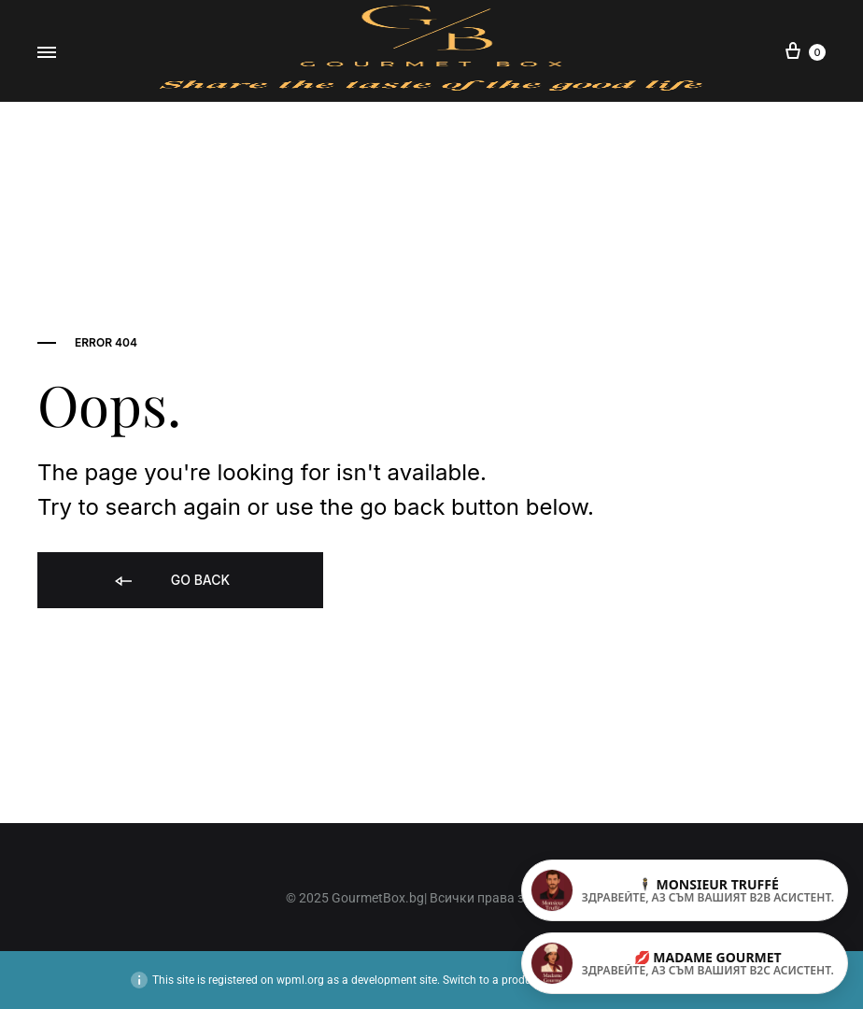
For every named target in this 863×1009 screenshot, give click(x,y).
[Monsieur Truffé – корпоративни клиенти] (684, 890)
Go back (171, 581)
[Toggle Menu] (46, 52)
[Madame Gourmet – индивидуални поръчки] (684, 963)
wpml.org (300, 980)
